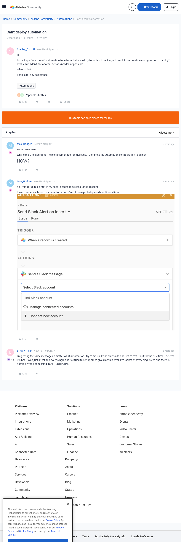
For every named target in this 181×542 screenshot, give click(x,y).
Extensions (22, 429)
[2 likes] (31, 95)
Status (69, 490)
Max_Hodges (24, 144)
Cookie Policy (53, 529)
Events (123, 421)
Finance (72, 452)
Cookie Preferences (142, 536)
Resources (22, 459)
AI (16, 444)
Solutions (73, 406)
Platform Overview (27, 414)
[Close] (68, 513)
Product (72, 414)
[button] (4, 7)
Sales (70, 444)
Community (20, 19)
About (69, 467)
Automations (64, 19)
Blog (68, 482)
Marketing (74, 421)
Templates (22, 497)
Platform (21, 406)
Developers (22, 482)
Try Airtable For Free (78, 505)
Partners (20, 467)
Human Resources (79, 437)
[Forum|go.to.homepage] (25, 7)
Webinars (125, 452)
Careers (70, 474)
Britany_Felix (24, 350)
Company (71, 459)
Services (20, 474)
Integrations (23, 421)
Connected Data (25, 452)
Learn (123, 406)
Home (6, 19)
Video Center (127, 429)
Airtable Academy (131, 414)
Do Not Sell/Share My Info (110, 536)
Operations (74, 429)
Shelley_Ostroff (26, 49)
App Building (23, 437)
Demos (124, 437)
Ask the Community (42, 19)
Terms (85, 536)
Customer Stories (130, 444)
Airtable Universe (26, 505)
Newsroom (72, 497)
